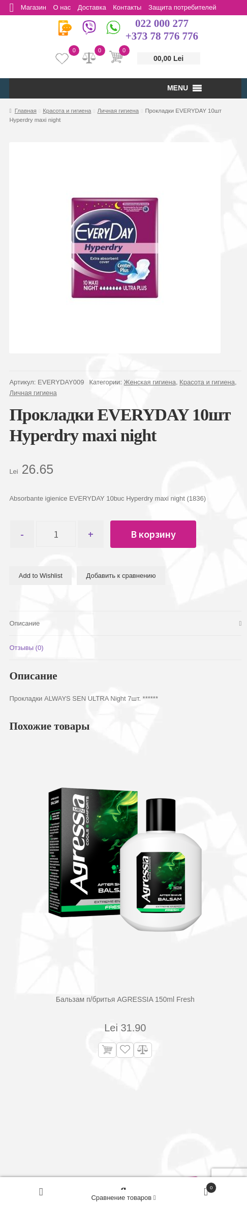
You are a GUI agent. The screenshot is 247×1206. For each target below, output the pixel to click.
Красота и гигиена (67, 111)
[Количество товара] (57, 534)
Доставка (94, 7)
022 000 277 (162, 23)
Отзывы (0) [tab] (26, 648)
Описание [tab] (24, 624)
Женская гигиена (150, 382)
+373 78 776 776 (162, 36)
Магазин (34, 7)
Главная (26, 111)
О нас (63, 7)
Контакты (130, 7)
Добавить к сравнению (121, 576)
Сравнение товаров (123, 1197)
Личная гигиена (118, 111)
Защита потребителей (186, 7)
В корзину (156, 534)
